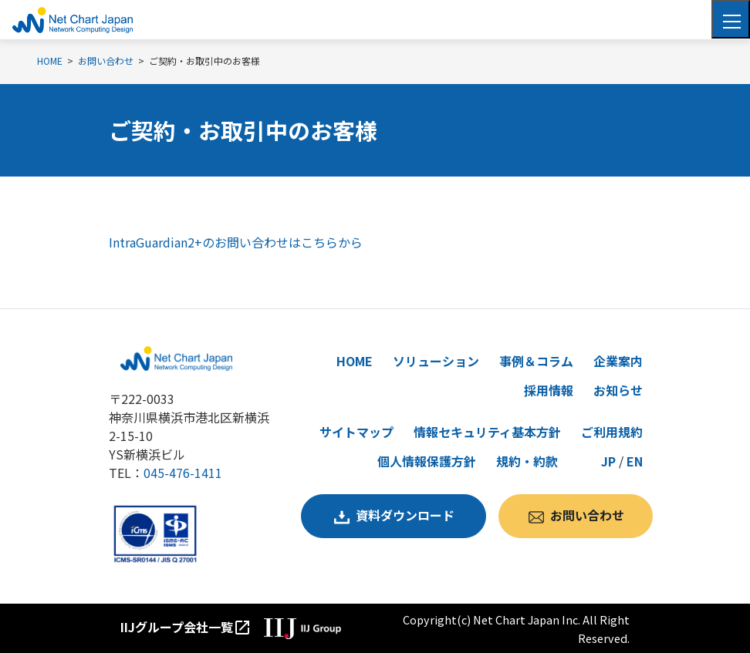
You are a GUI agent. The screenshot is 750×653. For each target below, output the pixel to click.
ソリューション (436, 361)
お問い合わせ (587, 515)
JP (608, 461)
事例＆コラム (536, 361)
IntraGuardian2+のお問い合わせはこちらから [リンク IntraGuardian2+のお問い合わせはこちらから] (236, 242)
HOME (354, 361)
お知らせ (618, 390)
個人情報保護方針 (426, 461)
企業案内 (618, 361)
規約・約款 (527, 461)
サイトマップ (356, 431)
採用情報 (548, 390)
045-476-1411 (183, 472)
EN (635, 461)
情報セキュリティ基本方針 (487, 431)
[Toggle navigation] (730, 19)
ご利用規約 (612, 431)
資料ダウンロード (405, 515)
